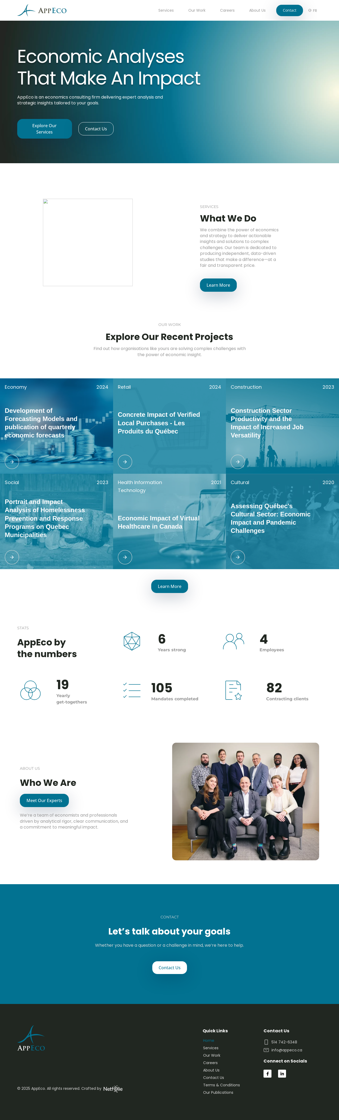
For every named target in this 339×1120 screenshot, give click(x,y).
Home (208, 1040)
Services (166, 10)
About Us (257, 10)
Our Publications (218, 1092)
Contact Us (213, 1077)
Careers (227, 10)
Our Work (197, 10)
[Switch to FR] (315, 10)
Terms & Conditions (221, 1085)
